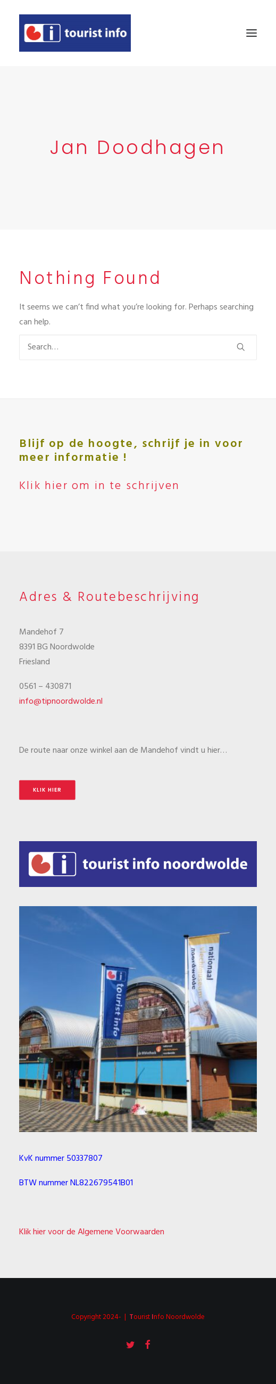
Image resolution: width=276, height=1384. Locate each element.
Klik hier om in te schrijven (99, 486)
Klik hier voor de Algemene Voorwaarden (91, 1232)
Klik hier (47, 790)
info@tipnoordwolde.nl (61, 702)
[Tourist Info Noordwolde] (75, 33)
